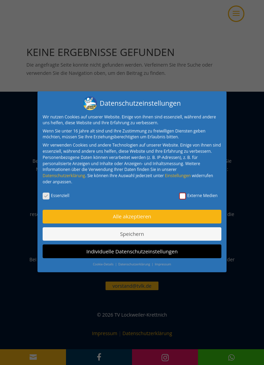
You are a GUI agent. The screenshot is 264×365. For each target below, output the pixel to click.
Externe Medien (198, 192)
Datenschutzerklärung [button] (134, 260)
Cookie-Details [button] (103, 260)
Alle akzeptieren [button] (132, 212)
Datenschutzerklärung (64, 172)
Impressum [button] (163, 260)
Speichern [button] (132, 230)
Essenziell (56, 192)
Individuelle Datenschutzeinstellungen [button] (132, 247)
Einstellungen (178, 172)
